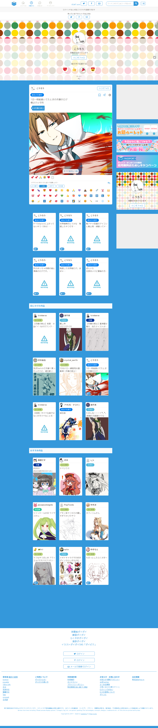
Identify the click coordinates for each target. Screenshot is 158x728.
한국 (4, 687)
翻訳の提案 (13, 677)
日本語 (5, 699)
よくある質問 (105, 684)
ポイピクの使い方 (41, 682)
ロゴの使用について (107, 692)
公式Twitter (104, 682)
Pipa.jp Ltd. (93, 714)
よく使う (34, 186)
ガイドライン (72, 682)
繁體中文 (6, 692)
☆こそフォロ (79, 57)
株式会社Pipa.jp (138, 679)
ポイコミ (103, 694)
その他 (60, 186)
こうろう (79, 49)
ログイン (79, 653)
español (6, 682)
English (5, 679)
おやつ (51, 186)
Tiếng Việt (7, 684)
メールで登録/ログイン (79, 666)
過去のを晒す (37, 95)
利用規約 (70, 679)
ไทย (4, 694)
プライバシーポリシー (75, 684)
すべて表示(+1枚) (70, 171)
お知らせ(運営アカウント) (109, 679)
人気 (43, 186)
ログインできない (106, 689)
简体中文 (6, 689)
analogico (84, 714)
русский (6, 697)
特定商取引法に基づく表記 (77, 687)
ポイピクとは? (40, 679)
